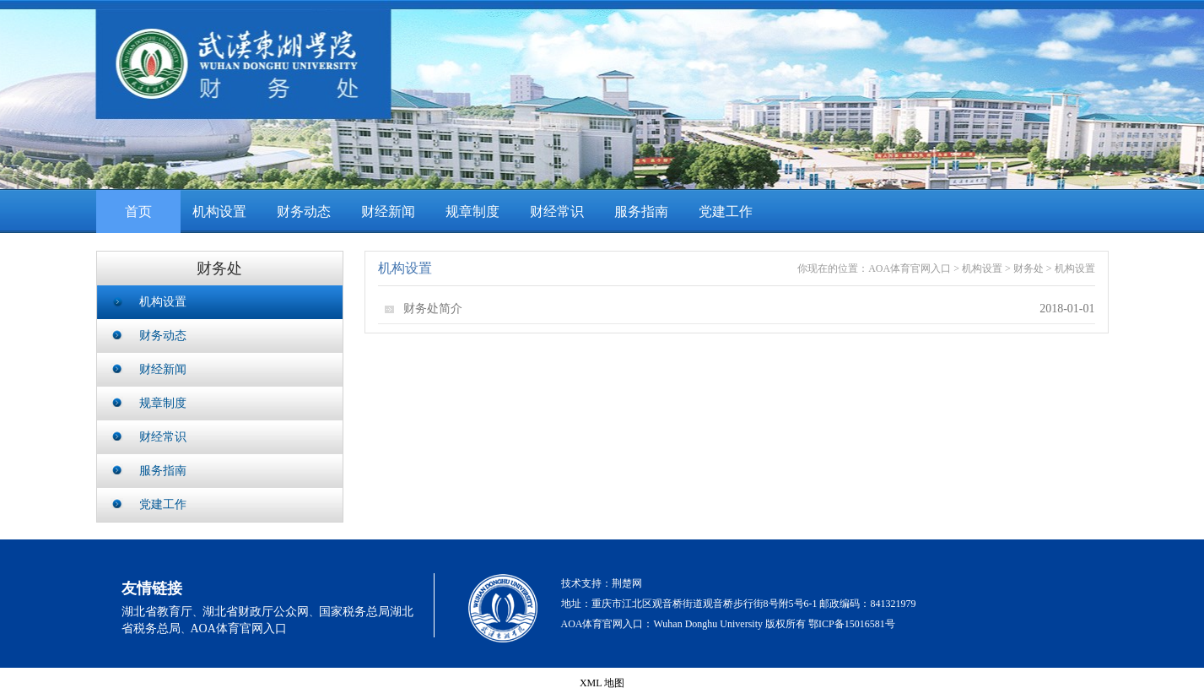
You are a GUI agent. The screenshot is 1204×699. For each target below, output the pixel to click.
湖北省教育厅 (156, 611)
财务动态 (304, 211)
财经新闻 (388, 211)
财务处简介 (432, 308)
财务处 (1028, 268)
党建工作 (726, 211)
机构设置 (219, 211)
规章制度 (472, 211)
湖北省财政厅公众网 (255, 611)
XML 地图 (602, 683)
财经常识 (557, 211)
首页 (138, 211)
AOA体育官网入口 (909, 268)
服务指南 (641, 211)
